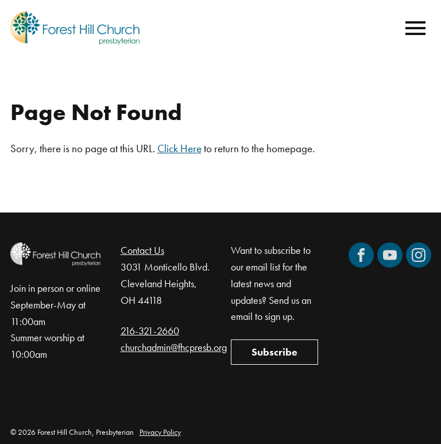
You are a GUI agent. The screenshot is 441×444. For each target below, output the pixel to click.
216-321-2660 (150, 330)
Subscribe (274, 351)
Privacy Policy (160, 432)
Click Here (179, 148)
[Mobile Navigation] (412, 28)
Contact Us (142, 250)
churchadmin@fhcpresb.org (174, 347)
